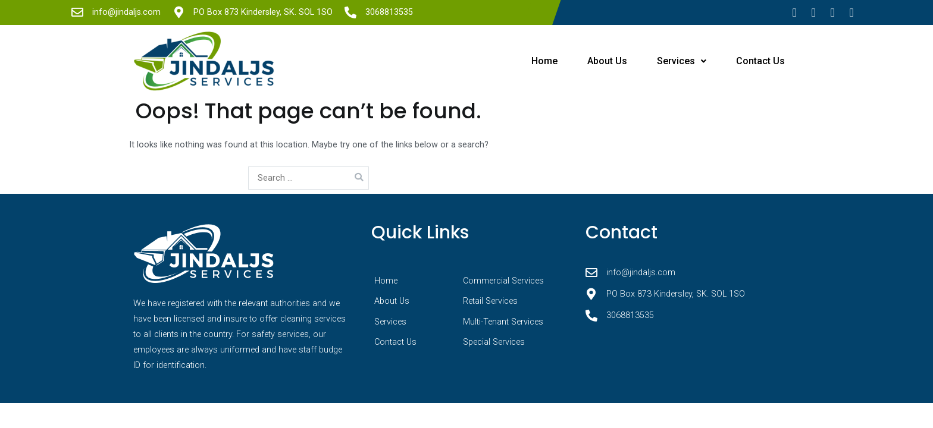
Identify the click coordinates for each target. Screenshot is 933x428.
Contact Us (760, 61)
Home (544, 61)
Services (681, 61)
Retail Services (490, 301)
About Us (607, 61)
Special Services (494, 342)
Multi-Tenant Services (503, 322)
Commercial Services (503, 281)
